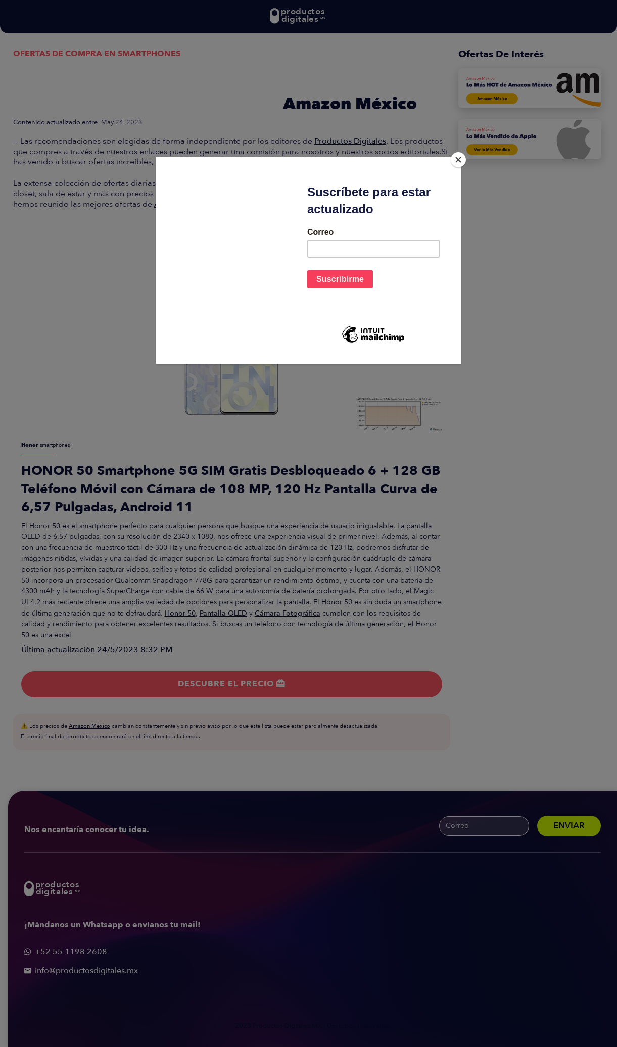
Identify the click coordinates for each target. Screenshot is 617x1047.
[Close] (458, 159)
